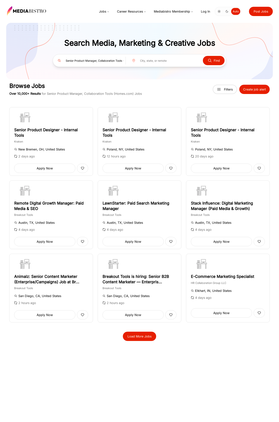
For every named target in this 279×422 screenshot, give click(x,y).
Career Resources (131, 11)
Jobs (104, 11)
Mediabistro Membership (173, 11)
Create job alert (254, 89)
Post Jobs (261, 11)
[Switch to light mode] (219, 11)
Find (214, 60)
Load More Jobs (139, 336)
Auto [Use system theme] (236, 11)
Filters (225, 89)
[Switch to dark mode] (226, 11)
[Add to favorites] (82, 168)
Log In (205, 11)
